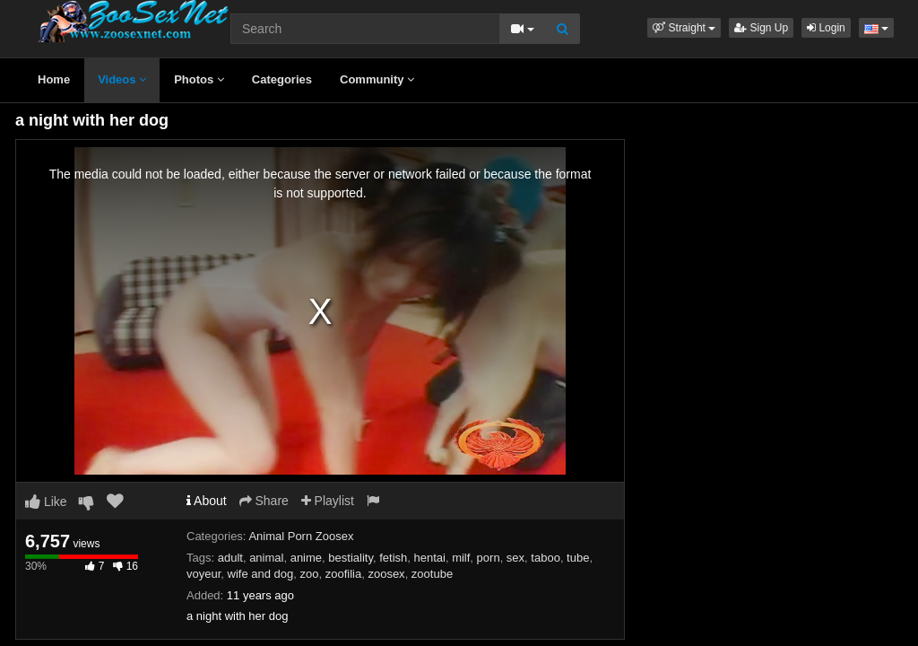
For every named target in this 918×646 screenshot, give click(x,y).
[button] (684, 28)
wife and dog (261, 574)
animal (266, 557)
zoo (309, 574)
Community (377, 79)
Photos (199, 79)
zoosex (386, 574)
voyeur (203, 574)
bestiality (350, 557)
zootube (432, 574)
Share (264, 500)
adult (230, 557)
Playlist (327, 500)
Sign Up (761, 28)
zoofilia (343, 574)
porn (488, 557)
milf (461, 557)
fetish (393, 557)
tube (578, 557)
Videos (122, 79)
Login (826, 28)
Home (54, 79)
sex (515, 557)
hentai (429, 557)
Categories (282, 79)
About (206, 500)
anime (306, 557)
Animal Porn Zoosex (300, 536)
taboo (545, 557)
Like (46, 501)
